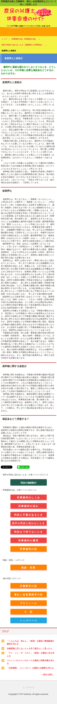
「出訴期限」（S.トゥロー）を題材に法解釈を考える (30, 668)
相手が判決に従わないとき (28, 523)
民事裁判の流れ (28, 506)
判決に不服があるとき (28, 514)
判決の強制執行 (28, 482)
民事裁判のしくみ (28, 497)
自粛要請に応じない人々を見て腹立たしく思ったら (29, 648)
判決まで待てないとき (28, 531)
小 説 (28, 611)
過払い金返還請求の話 (28, 594)
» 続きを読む (47, 674)
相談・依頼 (28, 567)
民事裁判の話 (28, 549)
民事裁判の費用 (28, 540)
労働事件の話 (28, 586)
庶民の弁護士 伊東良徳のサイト (28, 10)
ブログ (5, 631)
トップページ (28, 620)
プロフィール (28, 603)
